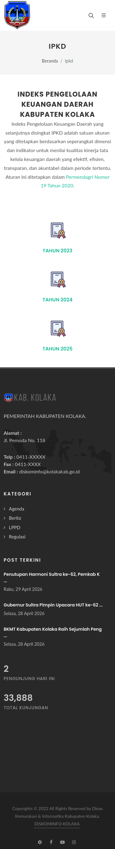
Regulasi (17, 536)
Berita (15, 518)
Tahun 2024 (57, 299)
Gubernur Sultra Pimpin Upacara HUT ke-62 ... (53, 605)
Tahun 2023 (57, 250)
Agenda (16, 508)
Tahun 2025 (58, 348)
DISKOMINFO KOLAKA (57, 823)
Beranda (50, 60)
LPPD (14, 527)
